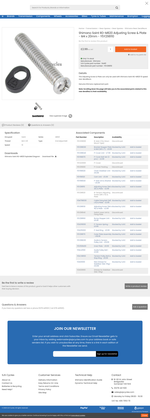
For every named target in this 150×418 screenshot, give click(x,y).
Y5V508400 (81, 246)
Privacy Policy (44, 389)
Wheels (58, 16)
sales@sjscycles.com (124, 392)
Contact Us (7, 383)
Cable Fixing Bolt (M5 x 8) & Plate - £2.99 (102, 201)
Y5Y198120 (81, 177)
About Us (6, 380)
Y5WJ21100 (81, 250)
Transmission (25, 16)
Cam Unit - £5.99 (101, 177)
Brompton (132, 16)
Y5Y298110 (81, 186)
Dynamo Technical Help (86, 383)
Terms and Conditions (48, 386)
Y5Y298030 (81, 147)
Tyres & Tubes (98, 16)
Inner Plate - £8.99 (101, 246)
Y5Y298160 (81, 218)
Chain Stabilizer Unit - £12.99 (103, 172)
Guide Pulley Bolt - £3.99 (101, 251)
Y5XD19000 (81, 224)
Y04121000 (81, 262)
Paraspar (145, 411)
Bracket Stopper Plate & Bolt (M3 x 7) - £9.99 (103, 148)
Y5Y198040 (81, 181)
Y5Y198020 (81, 171)
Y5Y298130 (81, 206)
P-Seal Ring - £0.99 (102, 230)
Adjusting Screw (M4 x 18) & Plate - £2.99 (103, 207)
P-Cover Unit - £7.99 (102, 153)
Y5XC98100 (81, 256)
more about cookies (78, 415)
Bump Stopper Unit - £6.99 (102, 219)
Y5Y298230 (81, 240)
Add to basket (135, 147)
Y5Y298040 (81, 153)
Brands (11, 16)
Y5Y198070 (81, 157)
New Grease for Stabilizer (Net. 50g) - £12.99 (102, 264)
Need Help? (7, 389)
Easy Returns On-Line (48, 383)
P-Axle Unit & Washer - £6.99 (102, 182)
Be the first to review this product (93, 41)
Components (43, 16)
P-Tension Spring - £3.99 (101, 225)
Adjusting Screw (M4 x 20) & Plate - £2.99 (103, 187)
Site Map (42, 392)
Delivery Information (47, 380)
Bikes (84, 16)
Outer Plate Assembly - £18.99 (102, 235)
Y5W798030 (81, 200)
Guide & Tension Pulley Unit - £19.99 (101, 241)
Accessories (71, 16)
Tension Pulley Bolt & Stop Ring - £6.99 (102, 257)
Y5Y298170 (81, 234)
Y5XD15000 (81, 230)
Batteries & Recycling (12, 386)
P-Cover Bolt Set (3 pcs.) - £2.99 (101, 158)
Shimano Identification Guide (88, 380)
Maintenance (117, 16)
